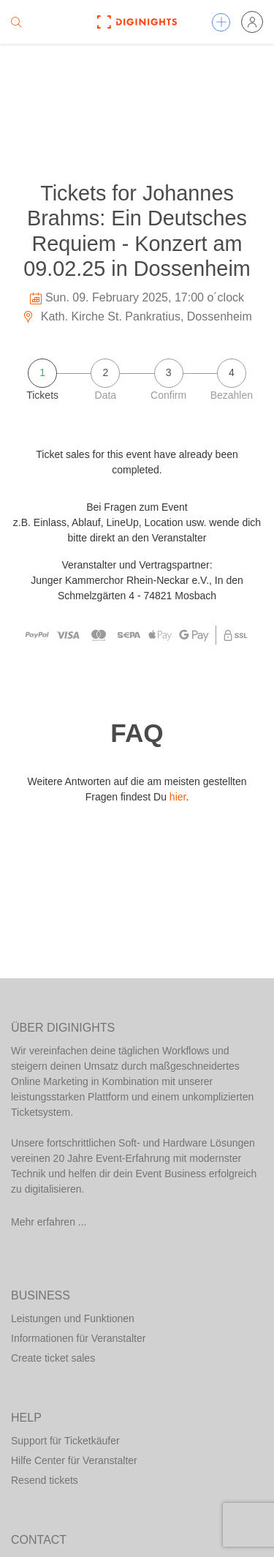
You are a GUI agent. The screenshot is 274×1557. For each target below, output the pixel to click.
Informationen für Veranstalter (78, 1338)
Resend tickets (44, 1480)
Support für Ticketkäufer (65, 1441)
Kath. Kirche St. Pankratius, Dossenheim (136, 316)
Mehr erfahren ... (49, 1222)
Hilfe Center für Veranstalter (74, 1460)
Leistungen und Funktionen (72, 1318)
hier (178, 797)
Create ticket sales (53, 1358)
